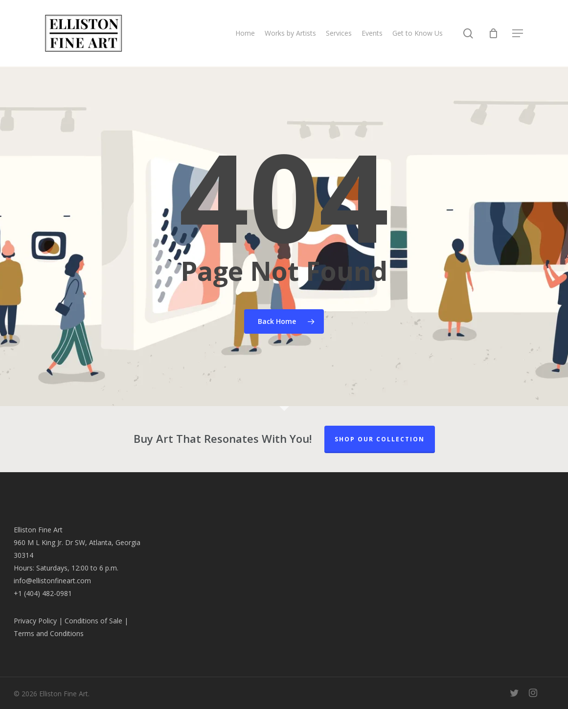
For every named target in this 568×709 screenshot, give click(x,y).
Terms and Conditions (49, 633)
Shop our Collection (380, 439)
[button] (518, 33)
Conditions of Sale (93, 620)
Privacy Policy (35, 620)
